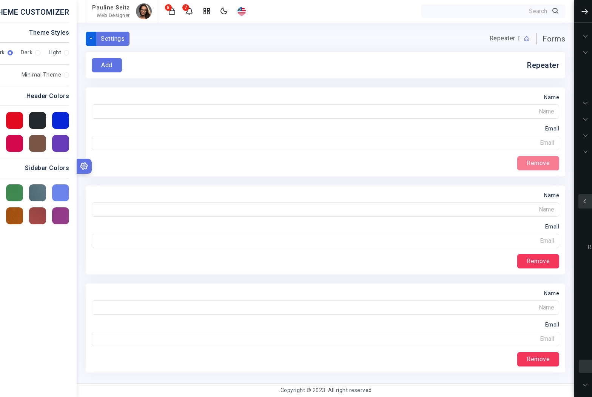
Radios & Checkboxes (545, 247)
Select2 (564, 351)
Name (475, 97)
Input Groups (558, 232)
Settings (36, 38)
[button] (95, 11)
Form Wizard (557, 292)
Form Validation (553, 277)
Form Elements (554, 217)
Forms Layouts (554, 262)
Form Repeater (555, 366)
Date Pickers (558, 336)
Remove (461, 261)
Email (476, 129)
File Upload (560, 321)
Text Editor (560, 306)
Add (30, 65)
